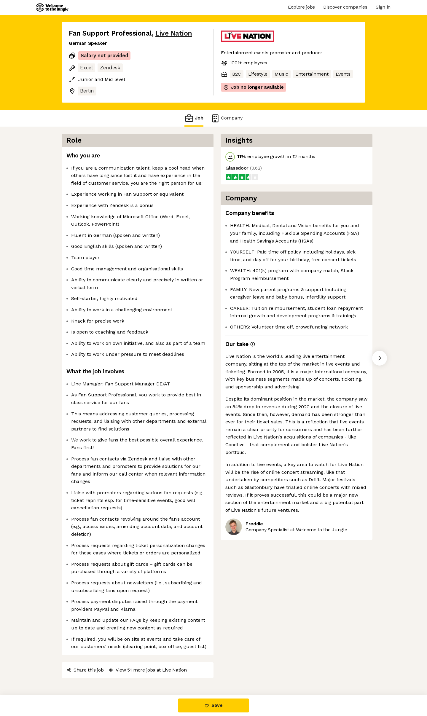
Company (227, 118)
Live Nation (173, 33)
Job (193, 118)
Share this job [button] (85, 670)
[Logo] (52, 7)
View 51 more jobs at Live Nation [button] (148, 670)
